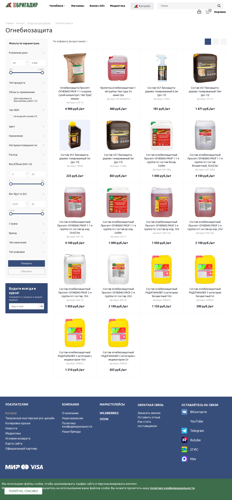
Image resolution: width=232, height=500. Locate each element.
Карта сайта (13, 443)
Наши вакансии (72, 418)
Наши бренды (71, 431)
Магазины (77, 5)
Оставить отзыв (149, 417)
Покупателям (16, 404)
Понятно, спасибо (23, 491)
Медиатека (117, 5)
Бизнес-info (97, 5)
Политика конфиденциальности (77, 425)
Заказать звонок (149, 413)
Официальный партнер (21, 448)
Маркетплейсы (112, 404)
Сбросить (26, 271)
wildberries (109, 413)
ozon (104, 419)
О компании (70, 413)
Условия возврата (17, 438)
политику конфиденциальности (172, 488)
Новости (11, 428)
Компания (70, 404)
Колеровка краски (17, 423)
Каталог (11, 413)
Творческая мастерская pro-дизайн (29, 418)
